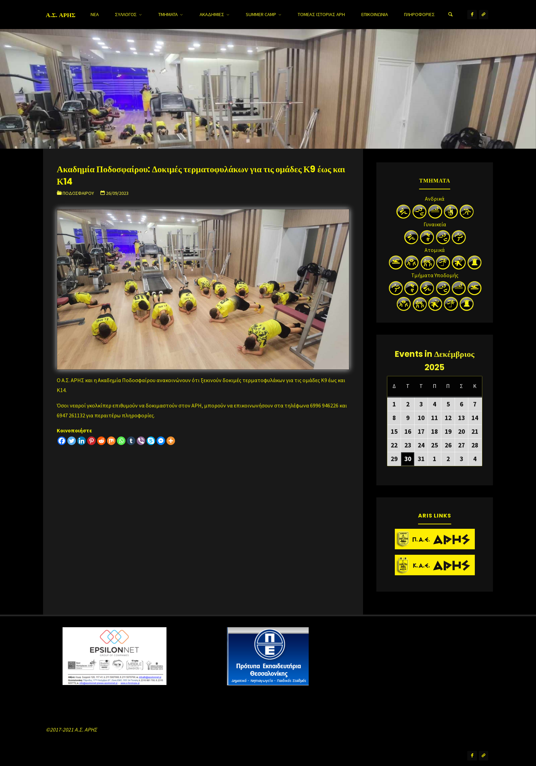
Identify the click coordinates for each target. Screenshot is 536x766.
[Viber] (141, 440)
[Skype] (151, 440)
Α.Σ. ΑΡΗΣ (61, 15)
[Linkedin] (81, 440)
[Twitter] (71, 440)
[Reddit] (101, 440)
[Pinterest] (91, 440)
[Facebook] (61, 440)
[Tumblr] (131, 440)
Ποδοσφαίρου (78, 193)
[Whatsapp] (121, 440)
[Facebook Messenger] (161, 440)
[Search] (450, 14)
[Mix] (111, 440)
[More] (170, 440)
